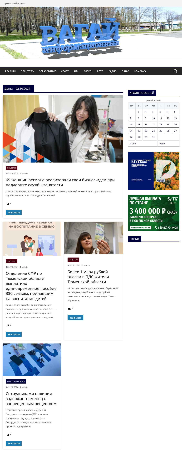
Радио (112, 71)
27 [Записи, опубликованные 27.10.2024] (175, 130)
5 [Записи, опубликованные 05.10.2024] (167, 111)
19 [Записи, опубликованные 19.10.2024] (168, 124)
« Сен (133, 143)
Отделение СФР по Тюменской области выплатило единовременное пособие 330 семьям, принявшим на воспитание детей (31, 286)
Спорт (65, 71)
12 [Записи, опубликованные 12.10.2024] (168, 118)
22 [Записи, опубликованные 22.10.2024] (139, 130)
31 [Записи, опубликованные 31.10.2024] (153, 137)
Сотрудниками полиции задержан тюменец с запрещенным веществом (31, 398)
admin (25, 173)
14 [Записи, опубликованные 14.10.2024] (131, 124)
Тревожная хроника (16, 381)
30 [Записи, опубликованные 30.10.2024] (146, 137)
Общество (27, 71)
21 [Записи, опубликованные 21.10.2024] (131, 130)
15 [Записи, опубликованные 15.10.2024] (139, 124)
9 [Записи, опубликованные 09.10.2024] (145, 118)
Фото (100, 71)
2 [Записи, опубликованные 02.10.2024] (145, 111)
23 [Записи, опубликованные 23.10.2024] (146, 130)
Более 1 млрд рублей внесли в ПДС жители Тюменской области (88, 276)
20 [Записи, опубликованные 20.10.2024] (175, 124)
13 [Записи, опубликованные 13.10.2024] (175, 118)
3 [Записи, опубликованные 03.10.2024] (152, 111)
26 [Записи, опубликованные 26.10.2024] (168, 130)
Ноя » (162, 143)
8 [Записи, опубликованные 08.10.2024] (138, 118)
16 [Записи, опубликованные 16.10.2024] (146, 124)
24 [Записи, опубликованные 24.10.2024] (153, 130)
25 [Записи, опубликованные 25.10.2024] (160, 130)
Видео (87, 71)
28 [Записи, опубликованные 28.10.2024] (131, 137)
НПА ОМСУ (140, 71)
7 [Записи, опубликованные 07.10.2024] (130, 118)
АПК (76, 71)
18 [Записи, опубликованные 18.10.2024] (160, 124)
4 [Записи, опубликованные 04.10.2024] (160, 111)
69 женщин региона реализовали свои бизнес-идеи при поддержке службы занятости (60, 182)
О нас (125, 71)
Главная (10, 71)
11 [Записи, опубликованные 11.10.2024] (160, 118)
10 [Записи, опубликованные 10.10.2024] (153, 118)
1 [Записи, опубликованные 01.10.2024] (138, 111)
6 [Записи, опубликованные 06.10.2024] (174, 111)
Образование (47, 71)
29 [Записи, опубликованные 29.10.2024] (139, 137)
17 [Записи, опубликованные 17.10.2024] (153, 124)
